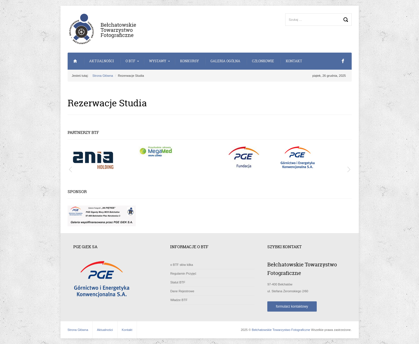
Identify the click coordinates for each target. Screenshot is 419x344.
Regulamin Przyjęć (183, 273)
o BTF (130, 61)
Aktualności (101, 61)
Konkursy (189, 61)
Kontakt (294, 61)
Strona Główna (75, 61)
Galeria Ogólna (225, 61)
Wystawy (157, 61)
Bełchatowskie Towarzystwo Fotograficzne (281, 329)
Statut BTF (177, 282)
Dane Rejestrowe (182, 291)
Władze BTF (178, 300)
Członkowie (263, 61)
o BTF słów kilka (181, 264)
